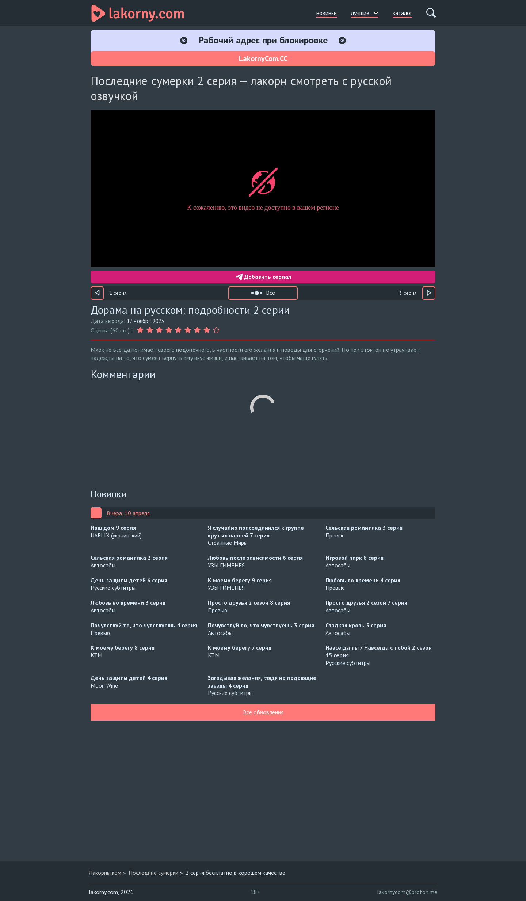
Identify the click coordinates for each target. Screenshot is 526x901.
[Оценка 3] (159, 330)
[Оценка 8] (206, 330)
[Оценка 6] (188, 330)
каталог (402, 12)
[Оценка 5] (178, 330)
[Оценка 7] (197, 330)
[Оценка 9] (216, 330)
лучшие (364, 12)
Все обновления (263, 712)
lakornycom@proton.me (407, 892)
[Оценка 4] (169, 330)
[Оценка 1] (141, 330)
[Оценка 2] (150, 330)
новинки (326, 12)
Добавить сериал (263, 276)
